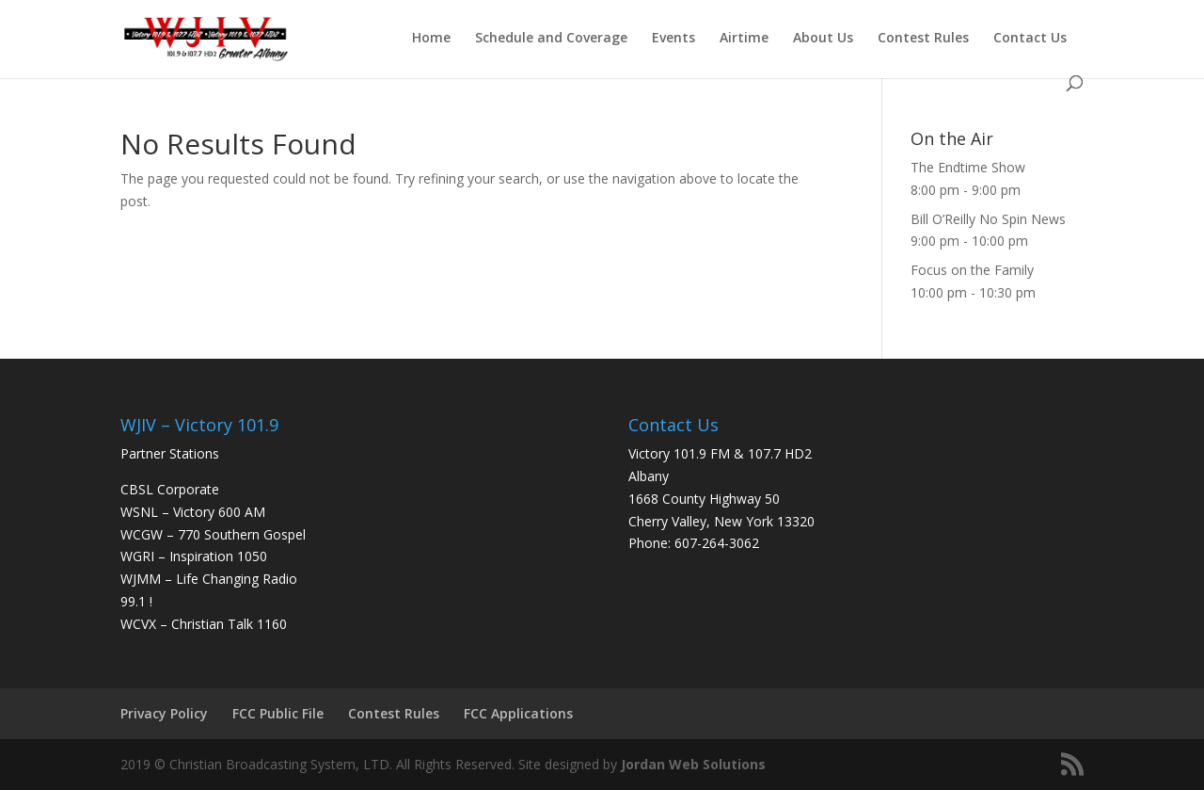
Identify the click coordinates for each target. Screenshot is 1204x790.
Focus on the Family (972, 270)
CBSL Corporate (169, 489)
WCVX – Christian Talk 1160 (203, 624)
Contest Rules (923, 38)
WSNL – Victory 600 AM (192, 512)
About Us (823, 38)
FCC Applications (518, 713)
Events (673, 38)
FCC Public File (278, 713)
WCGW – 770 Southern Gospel (213, 534)
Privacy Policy (164, 713)
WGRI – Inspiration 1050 (193, 556)
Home (431, 38)
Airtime (744, 38)
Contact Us (1030, 38)
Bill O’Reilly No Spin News (988, 219)
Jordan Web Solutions (693, 764)
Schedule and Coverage (551, 38)
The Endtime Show (968, 167)
